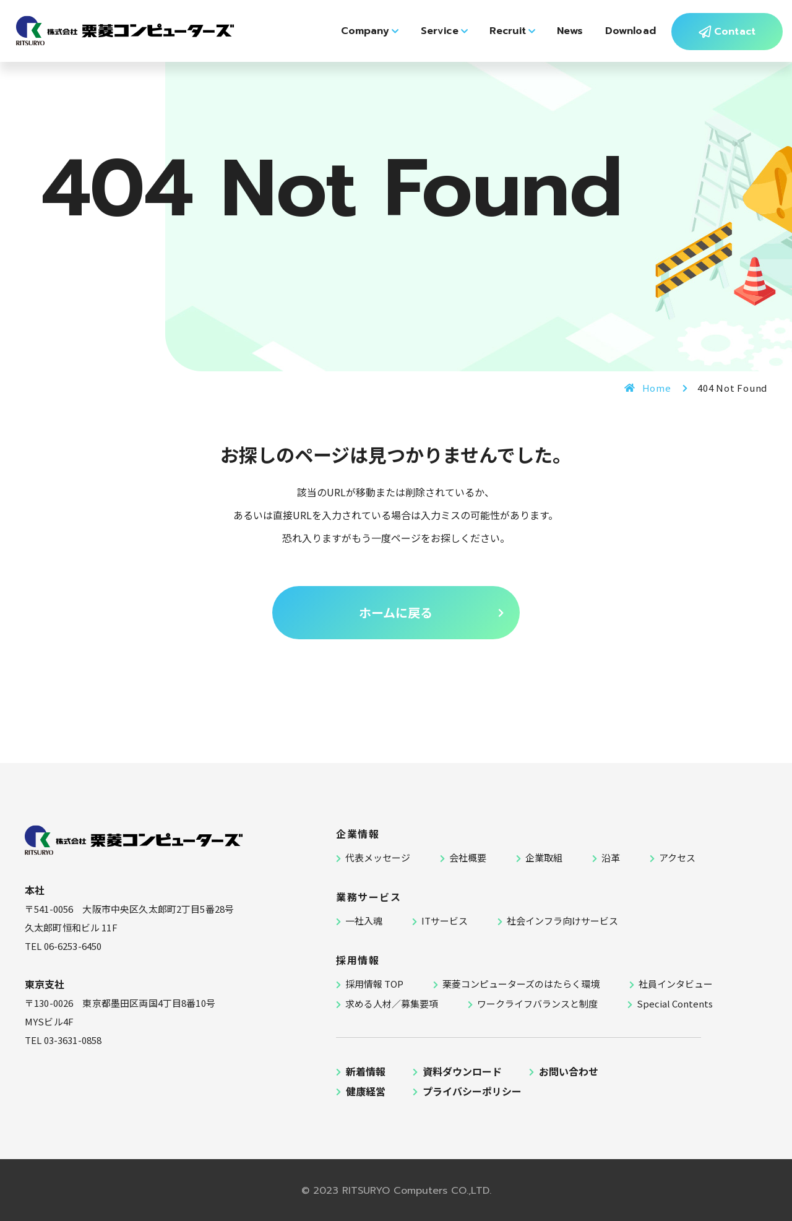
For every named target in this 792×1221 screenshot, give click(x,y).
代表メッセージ (377, 857)
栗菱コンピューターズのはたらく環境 (521, 983)
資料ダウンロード (462, 1071)
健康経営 (365, 1091)
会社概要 (467, 857)
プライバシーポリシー (472, 1091)
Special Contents (675, 1003)
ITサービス (444, 920)
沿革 (610, 857)
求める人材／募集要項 (391, 1003)
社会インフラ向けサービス (562, 920)
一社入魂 (363, 920)
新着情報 (365, 1071)
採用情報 (357, 959)
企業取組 (543, 857)
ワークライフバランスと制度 (537, 1003)
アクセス (677, 857)
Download (623, 41)
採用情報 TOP (374, 983)
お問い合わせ (568, 1071)
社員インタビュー (676, 983)
